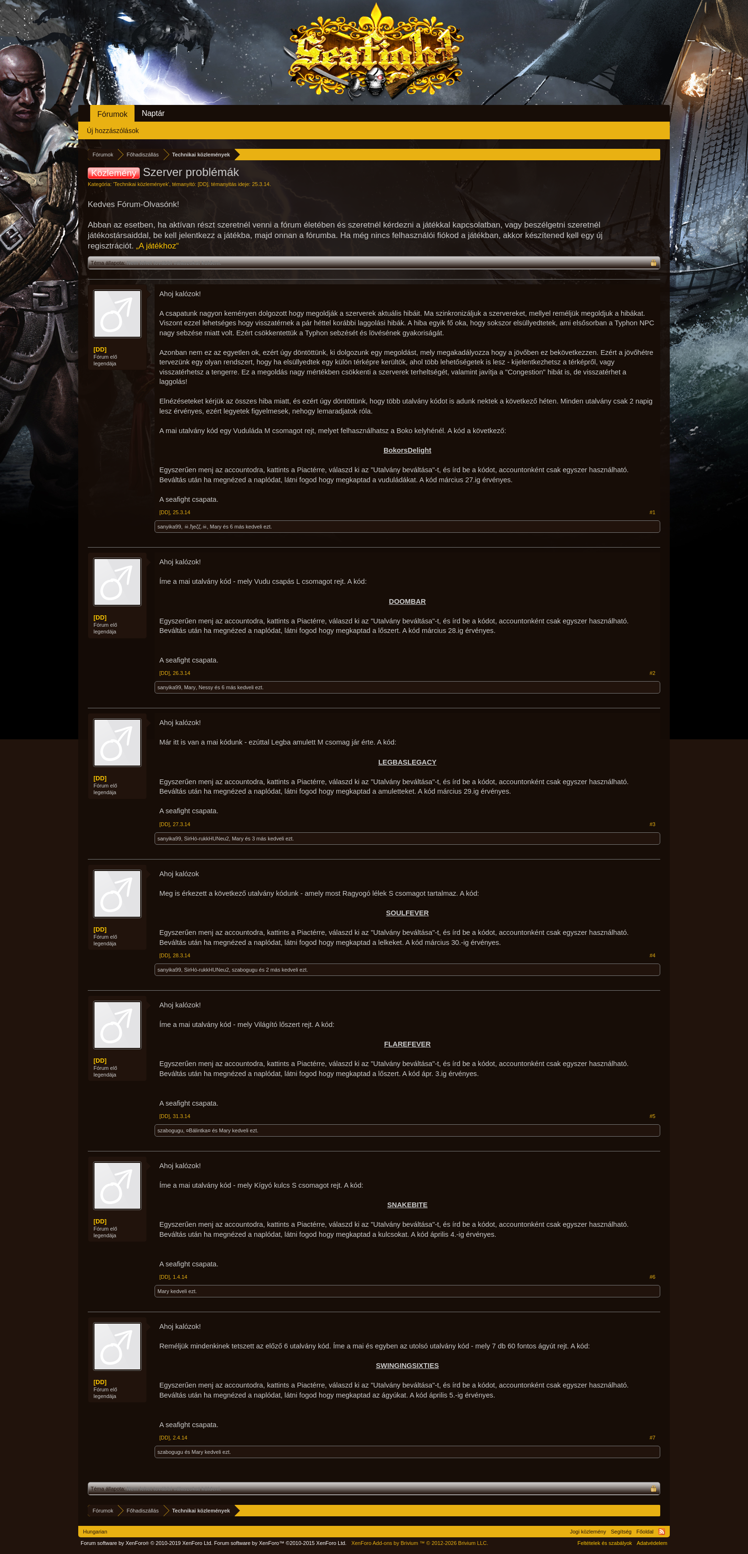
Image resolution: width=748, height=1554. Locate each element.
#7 (652, 1437)
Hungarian (95, 1531)
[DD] (202, 184)
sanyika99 (169, 526)
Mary (215, 526)
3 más (259, 838)
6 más (237, 526)
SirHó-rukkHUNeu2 (206, 838)
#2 (652, 673)
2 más (273, 970)
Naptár (153, 113)
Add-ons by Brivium (419, 1543)
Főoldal (645, 1531)
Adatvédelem (652, 1543)
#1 (652, 512)
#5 (652, 1116)
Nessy (205, 687)
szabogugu (245, 970)
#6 (652, 1277)
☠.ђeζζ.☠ (195, 526)
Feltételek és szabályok (604, 1543)
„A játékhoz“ (157, 245)
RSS (661, 1531)
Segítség (621, 1531)
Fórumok (112, 114)
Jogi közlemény (588, 1531)
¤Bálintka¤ (198, 1130)
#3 (652, 824)
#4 (652, 955)
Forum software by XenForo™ (280, 1543)
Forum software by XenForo (147, 1543)
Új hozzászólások (113, 131)
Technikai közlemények (141, 184)
